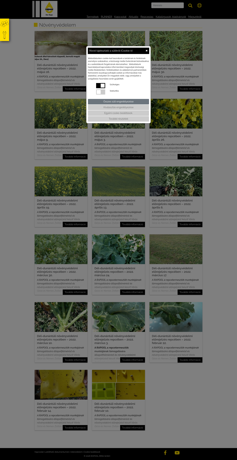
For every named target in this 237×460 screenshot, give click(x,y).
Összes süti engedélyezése (118, 101)
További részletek (118, 118)
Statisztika (114, 91)
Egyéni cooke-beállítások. (118, 113)
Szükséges (114, 84)
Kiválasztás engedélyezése (119, 107)
